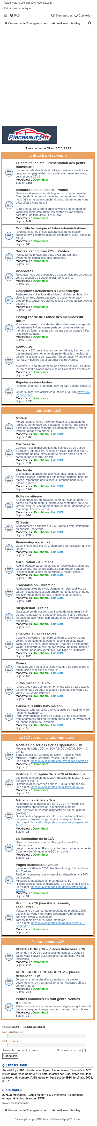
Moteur (21, 418)
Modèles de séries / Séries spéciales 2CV (49, 745)
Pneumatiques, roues (33, 542)
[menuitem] (15, 15)
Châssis (22, 522)
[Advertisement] (48, 76)
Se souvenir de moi (71, 1050)
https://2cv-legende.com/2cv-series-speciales (59, 760)
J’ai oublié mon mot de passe (20, 1050)
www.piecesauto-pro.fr (15, 1103)
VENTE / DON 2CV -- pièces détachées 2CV (50, 949)
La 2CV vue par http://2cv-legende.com (48, 737)
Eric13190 (57, 434)
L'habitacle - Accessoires (36, 634)
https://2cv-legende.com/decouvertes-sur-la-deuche (51, 888)
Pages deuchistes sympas (37, 865)
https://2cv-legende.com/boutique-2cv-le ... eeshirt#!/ (50, 924)
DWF (41, 1098)
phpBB (36, 1119)
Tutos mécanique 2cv (33, 683)
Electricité (24, 470)
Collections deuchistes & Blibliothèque (47, 291)
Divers (21, 663)
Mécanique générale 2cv (35, 800)
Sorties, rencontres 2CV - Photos (42, 251)
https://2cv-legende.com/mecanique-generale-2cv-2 (52, 824)
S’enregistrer (34, 1026)
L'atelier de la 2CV (48, 411)
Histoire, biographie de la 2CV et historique (51, 774)
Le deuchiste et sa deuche (47, 155)
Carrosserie (25, 444)
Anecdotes (24, 271)
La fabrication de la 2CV (35, 839)
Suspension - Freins (32, 608)
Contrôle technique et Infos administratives (51, 228)
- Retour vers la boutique (16, 8)
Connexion (10, 1026)
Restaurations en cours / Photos (42, 190)
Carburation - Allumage (34, 562)
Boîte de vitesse (29, 496)
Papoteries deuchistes (34, 382)
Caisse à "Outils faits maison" (40, 706)
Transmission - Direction (36, 585)
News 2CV (24, 347)
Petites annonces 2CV (48, 942)
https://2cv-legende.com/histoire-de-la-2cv (57, 787)
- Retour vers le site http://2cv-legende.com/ (27, 2)
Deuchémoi (40, 179)
